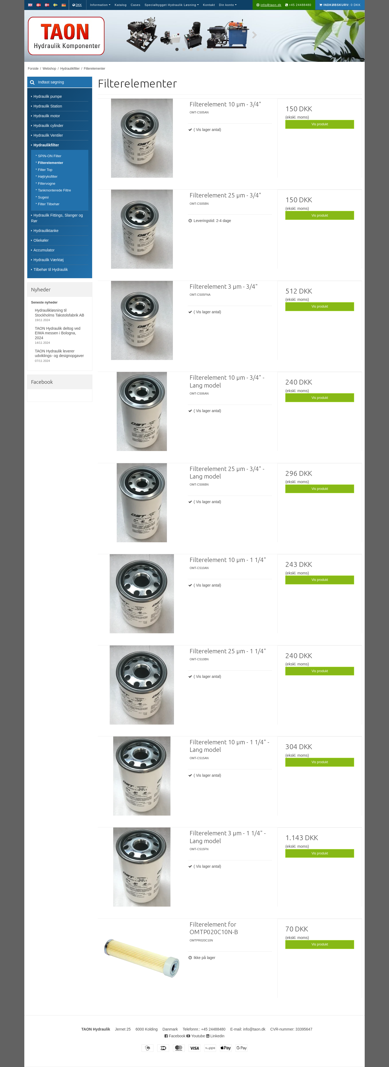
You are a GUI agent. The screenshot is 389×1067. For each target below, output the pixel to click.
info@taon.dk (271, 4)
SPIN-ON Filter (50, 156)
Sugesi (43, 197)
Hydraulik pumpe (47, 96)
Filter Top (45, 170)
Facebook (175, 1036)
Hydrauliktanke (46, 230)
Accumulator (44, 250)
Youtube (195, 1036)
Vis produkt (319, 124)
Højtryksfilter (48, 176)
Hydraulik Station (47, 106)
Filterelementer (50, 163)
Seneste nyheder (44, 302)
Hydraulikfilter (46, 145)
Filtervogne (46, 183)
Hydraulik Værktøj (48, 260)
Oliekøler (41, 240)
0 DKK (340, 4)
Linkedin (215, 1036)
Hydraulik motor (46, 116)
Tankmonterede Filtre (54, 190)
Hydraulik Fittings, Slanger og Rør (57, 218)
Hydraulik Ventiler (48, 135)
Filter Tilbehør (48, 204)
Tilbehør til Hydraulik (50, 269)
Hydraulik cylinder (48, 125)
